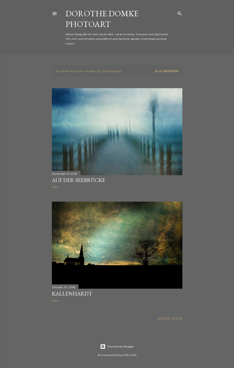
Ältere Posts (169, 319)
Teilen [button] (55, 187)
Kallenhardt (72, 293)
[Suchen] (179, 12)
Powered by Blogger (117, 346)
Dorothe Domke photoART (102, 18)
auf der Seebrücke (78, 180)
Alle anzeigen (166, 71)
